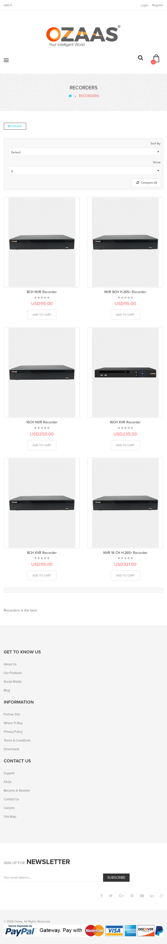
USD (8, 5)
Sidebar (15, 126)
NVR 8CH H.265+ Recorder (125, 292)
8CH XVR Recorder (42, 552)
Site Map (10, 816)
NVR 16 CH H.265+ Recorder (125, 552)
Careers (9, 808)
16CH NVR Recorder (41, 422)
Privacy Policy (13, 731)
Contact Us (11, 799)
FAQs (8, 781)
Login (144, 5)
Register (157, 5)
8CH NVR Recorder (42, 292)
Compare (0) (147, 182)
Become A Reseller (17, 790)
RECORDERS (89, 96)
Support (9, 773)
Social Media (13, 681)
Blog (7, 690)
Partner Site (12, 714)
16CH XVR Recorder (125, 422)
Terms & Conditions (17, 740)
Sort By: (156, 143)
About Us (10, 664)
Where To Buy (13, 723)
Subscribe (116, 877)
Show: (157, 162)
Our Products (13, 673)
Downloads (11, 749)
